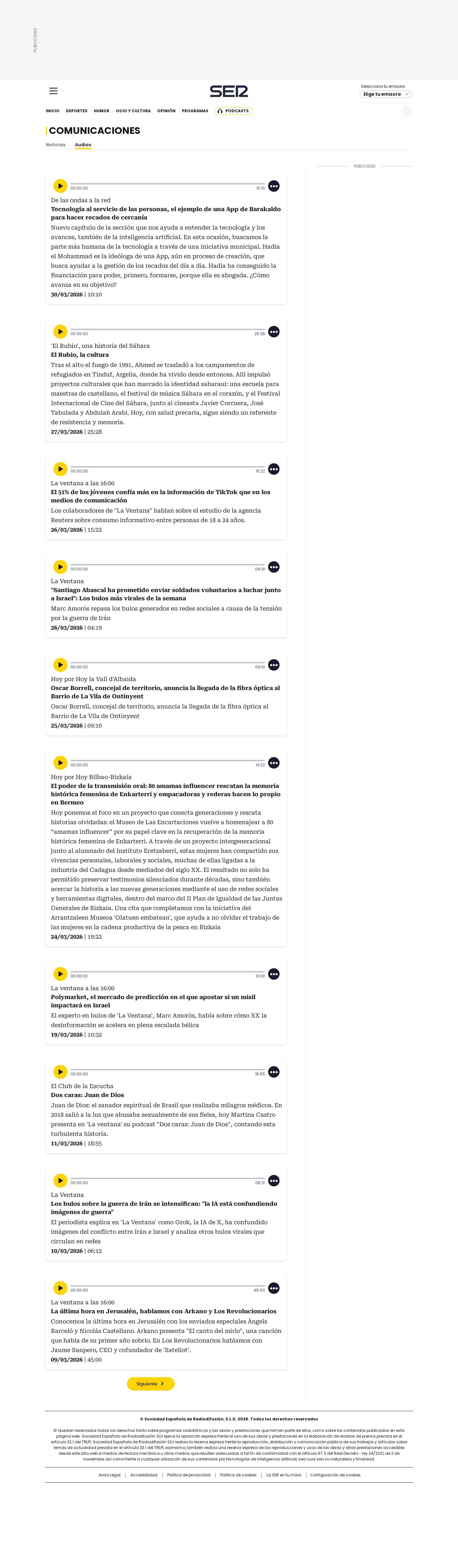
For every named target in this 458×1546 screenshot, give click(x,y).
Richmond (151, 1509)
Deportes (76, 111)
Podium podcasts (213, 1509)
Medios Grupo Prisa (99, 1512)
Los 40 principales (182, 1490)
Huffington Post (163, 1500)
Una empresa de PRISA (100, 1497)
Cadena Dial (265, 1500)
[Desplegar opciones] (274, 186)
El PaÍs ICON (240, 1509)
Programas (195, 111)
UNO (197, 1500)
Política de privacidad (189, 1475)
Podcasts (237, 111)
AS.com (299, 1490)
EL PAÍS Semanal (288, 1500)
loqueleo (296, 1509)
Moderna (184, 1509)
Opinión (166, 111)
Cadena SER (229, 91)
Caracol (344, 1490)
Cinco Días (241, 1500)
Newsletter (391, 111)
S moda (268, 1509)
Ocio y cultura (133, 111)
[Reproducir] (60, 186)
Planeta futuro (315, 1500)
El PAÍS (154, 1490)
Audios (83, 144)
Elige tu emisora (382, 94)
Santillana (212, 1490)
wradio (216, 1500)
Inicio (52, 111)
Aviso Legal (110, 1475)
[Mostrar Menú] (53, 91)
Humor (101, 111)
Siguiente (146, 1384)
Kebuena (341, 1500)
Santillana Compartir (247, 1490)
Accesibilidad (143, 1475)
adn (320, 1490)
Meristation (328, 1509)
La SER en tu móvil (284, 1475)
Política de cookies (238, 1475)
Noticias (56, 144)
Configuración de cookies (335, 1475)
